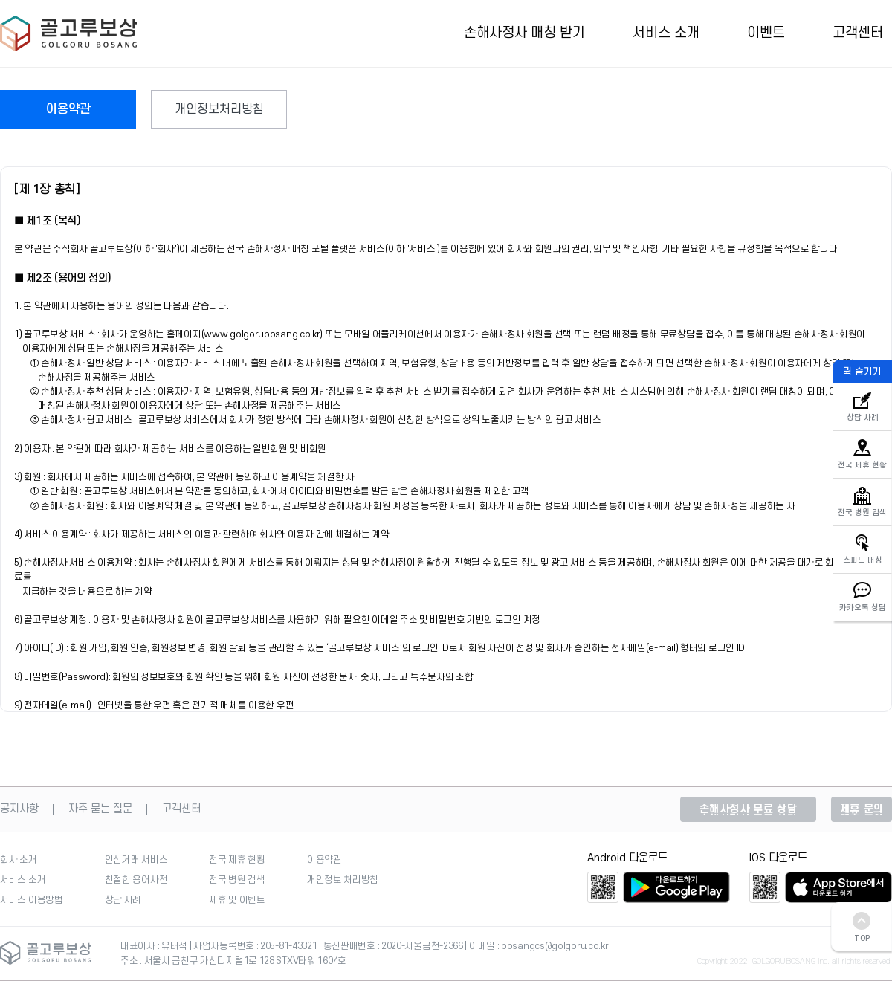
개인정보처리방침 (219, 109)
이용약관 (68, 109)
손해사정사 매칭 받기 (524, 33)
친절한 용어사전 (136, 880)
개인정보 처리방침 (342, 880)
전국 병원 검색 (237, 880)
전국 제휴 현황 (237, 860)
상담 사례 (123, 900)
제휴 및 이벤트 (237, 900)
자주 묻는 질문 (100, 809)
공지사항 (19, 809)
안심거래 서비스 (136, 860)
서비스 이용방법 (31, 900)
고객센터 (858, 33)
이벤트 (766, 33)
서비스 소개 (666, 33)
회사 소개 (18, 860)
